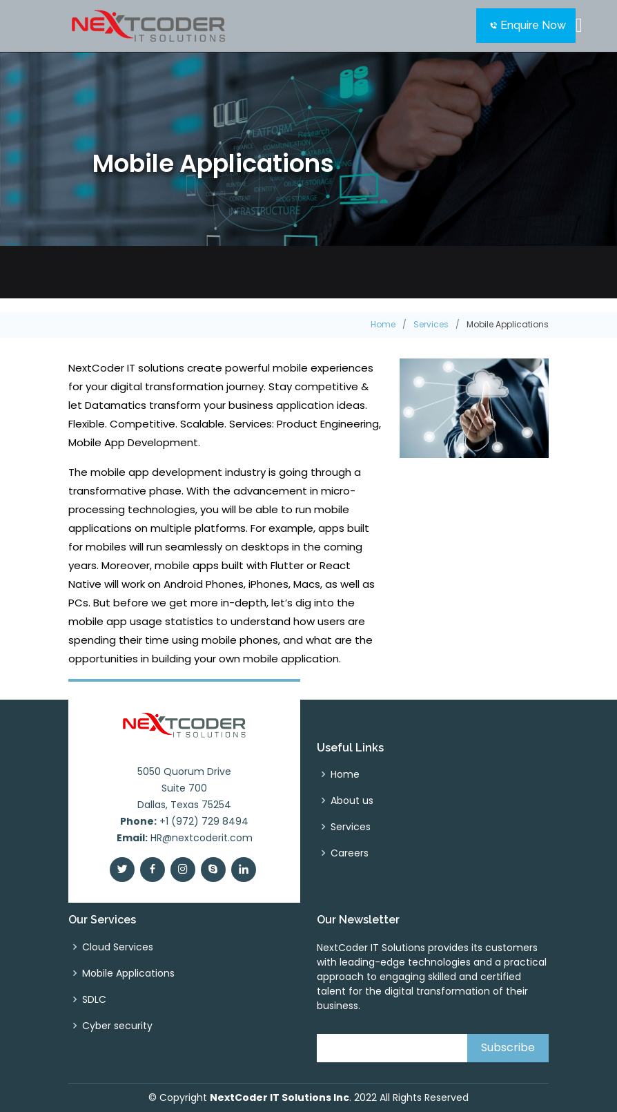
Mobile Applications (128, 973)
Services (431, 324)
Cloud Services (117, 947)
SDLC (94, 999)
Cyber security (117, 1025)
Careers (350, 853)
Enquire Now (532, 25)
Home (383, 324)
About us (352, 800)
